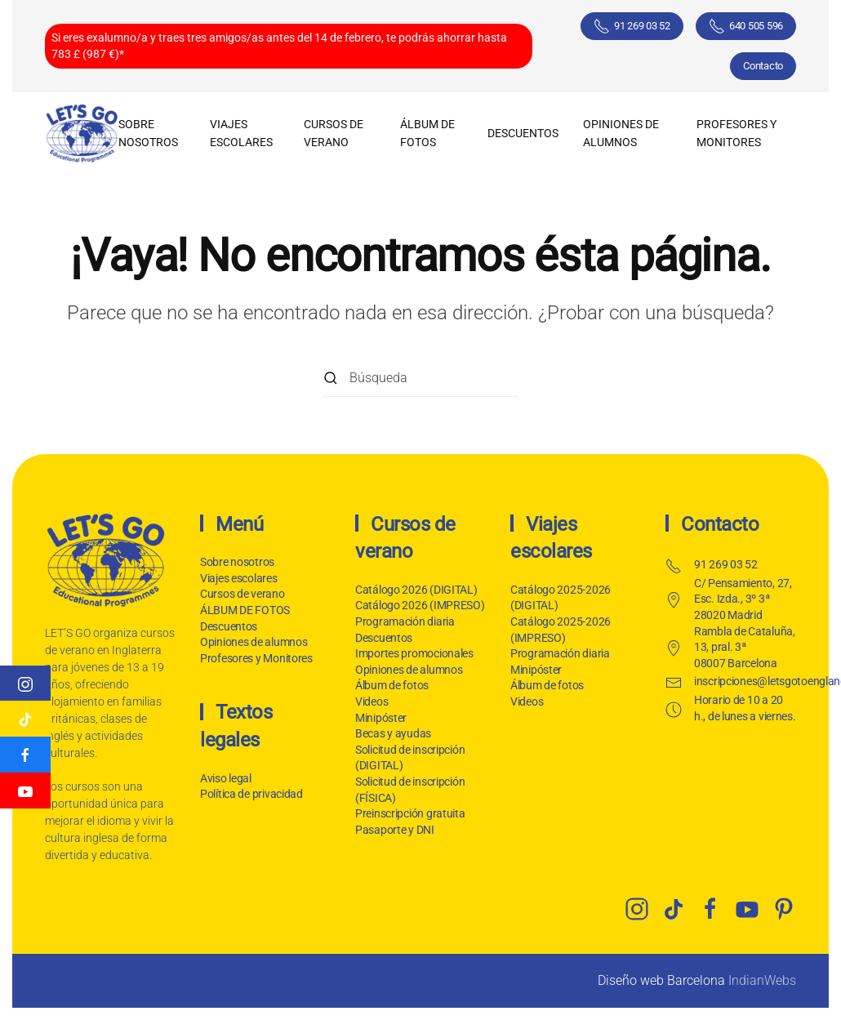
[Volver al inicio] (81, 133)
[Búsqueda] (420, 378)
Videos (371, 701)
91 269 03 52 (632, 26)
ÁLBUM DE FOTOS (245, 610)
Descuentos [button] (522, 133)
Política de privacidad (249, 793)
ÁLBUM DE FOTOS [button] (427, 133)
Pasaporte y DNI (394, 829)
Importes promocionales (414, 653)
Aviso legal (224, 778)
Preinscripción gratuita (410, 813)
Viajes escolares (239, 578)
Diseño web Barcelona (661, 980)
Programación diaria (405, 621)
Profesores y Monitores (736, 133)
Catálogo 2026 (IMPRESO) (420, 605)
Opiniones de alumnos (621, 133)
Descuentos (228, 626)
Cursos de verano (242, 593)
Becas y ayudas (393, 733)
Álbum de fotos (392, 685)
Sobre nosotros (148, 133)
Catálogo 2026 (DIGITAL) (416, 589)
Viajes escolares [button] (241, 133)
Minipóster (381, 717)
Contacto (763, 66)
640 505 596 (746, 26)
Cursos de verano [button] (333, 133)
